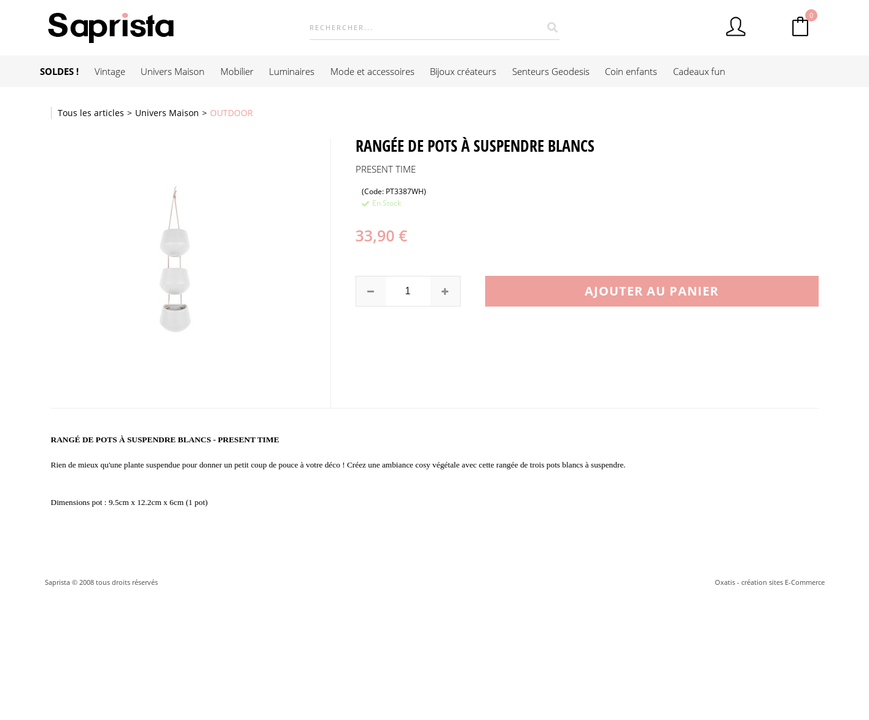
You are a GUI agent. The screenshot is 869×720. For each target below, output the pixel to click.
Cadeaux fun (699, 71)
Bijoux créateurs (463, 71)
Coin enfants (631, 71)
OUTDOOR (231, 113)
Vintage (110, 71)
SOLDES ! (59, 71)
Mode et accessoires (372, 71)
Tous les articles (91, 113)
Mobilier (237, 71)
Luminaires (291, 71)
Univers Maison (173, 71)
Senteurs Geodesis (551, 71)
